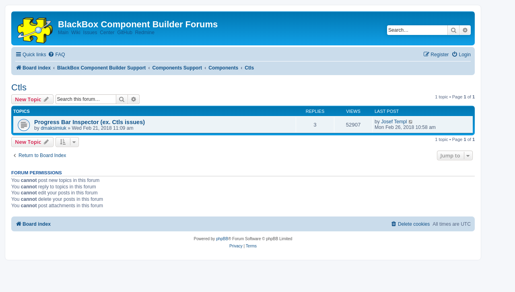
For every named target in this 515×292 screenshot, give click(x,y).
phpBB (222, 239)
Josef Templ (394, 122)
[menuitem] (56, 54)
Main (63, 32)
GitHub (124, 32)
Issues (90, 32)
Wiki (75, 32)
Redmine (144, 32)
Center (107, 32)
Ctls (19, 87)
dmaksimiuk (53, 128)
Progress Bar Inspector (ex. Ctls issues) (89, 122)
